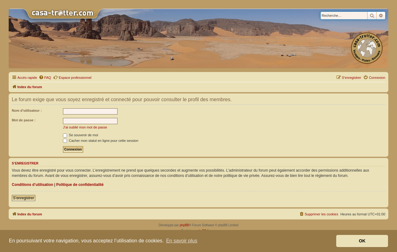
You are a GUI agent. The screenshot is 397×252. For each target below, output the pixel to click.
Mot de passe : (23, 120)
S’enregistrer (23, 198)
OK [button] (362, 240)
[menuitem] (45, 77)
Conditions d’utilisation (32, 184)
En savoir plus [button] (181, 240)
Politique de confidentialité (80, 184)
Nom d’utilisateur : (27, 110)
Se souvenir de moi (80, 135)
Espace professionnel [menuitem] (72, 77)
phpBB (184, 225)
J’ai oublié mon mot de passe (85, 127)
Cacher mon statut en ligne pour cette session (100, 140)
